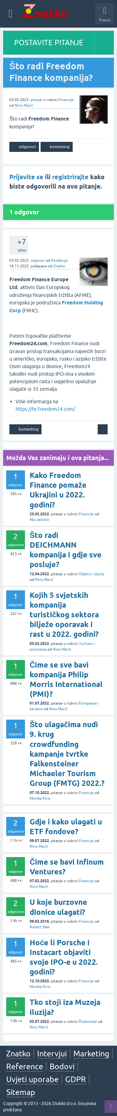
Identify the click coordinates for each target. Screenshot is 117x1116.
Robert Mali (40, 927)
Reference (24, 1066)
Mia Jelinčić (39, 520)
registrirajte (70, 177)
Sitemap (20, 1092)
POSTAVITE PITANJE (48, 42)
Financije (66, 100)
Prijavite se (26, 177)
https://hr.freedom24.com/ (45, 409)
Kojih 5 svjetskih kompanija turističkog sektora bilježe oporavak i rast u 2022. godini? (64, 615)
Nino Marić (24, 105)
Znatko (59, 266)
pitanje (36, 100)
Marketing (91, 1053)
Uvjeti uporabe (32, 1079)
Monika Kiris (40, 798)
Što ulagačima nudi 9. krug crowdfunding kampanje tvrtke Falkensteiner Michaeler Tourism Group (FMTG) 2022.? (67, 754)
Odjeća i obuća (91, 574)
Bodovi (62, 1066)
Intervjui (52, 1053)
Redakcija (59, 260)
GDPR (75, 1079)
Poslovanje (88, 1021)
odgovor (38, 260)
